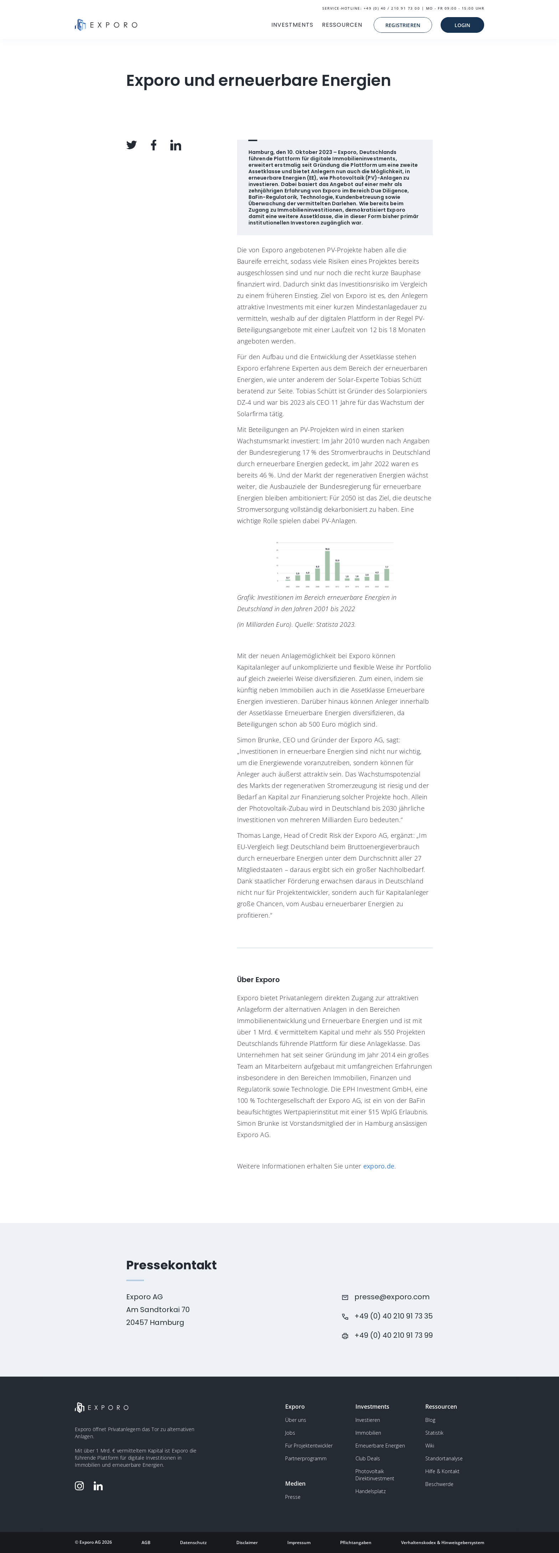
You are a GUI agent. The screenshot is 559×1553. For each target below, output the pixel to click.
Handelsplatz (370, 1491)
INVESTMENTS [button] (292, 25)
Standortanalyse (444, 1458)
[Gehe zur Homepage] (106, 25)
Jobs (290, 1432)
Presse (293, 1496)
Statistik (434, 1432)
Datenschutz (193, 1542)
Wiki (429, 1445)
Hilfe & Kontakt (442, 1471)
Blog (430, 1420)
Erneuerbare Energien (380, 1445)
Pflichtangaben (355, 1542)
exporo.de (378, 1166)
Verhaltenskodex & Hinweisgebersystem (442, 1542)
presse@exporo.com (392, 1297)
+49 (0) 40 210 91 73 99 (393, 1335)
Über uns (295, 1420)
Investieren (367, 1420)
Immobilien (368, 1432)
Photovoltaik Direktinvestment (374, 1475)
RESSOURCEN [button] (342, 25)
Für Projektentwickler (309, 1445)
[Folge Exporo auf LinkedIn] (100, 1485)
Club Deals (367, 1458)
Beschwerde (439, 1484)
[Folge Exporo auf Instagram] (81, 1485)
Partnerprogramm (306, 1458)
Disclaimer (247, 1542)
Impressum (299, 1542)
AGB (146, 1542)
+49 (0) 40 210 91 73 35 (393, 1316)
